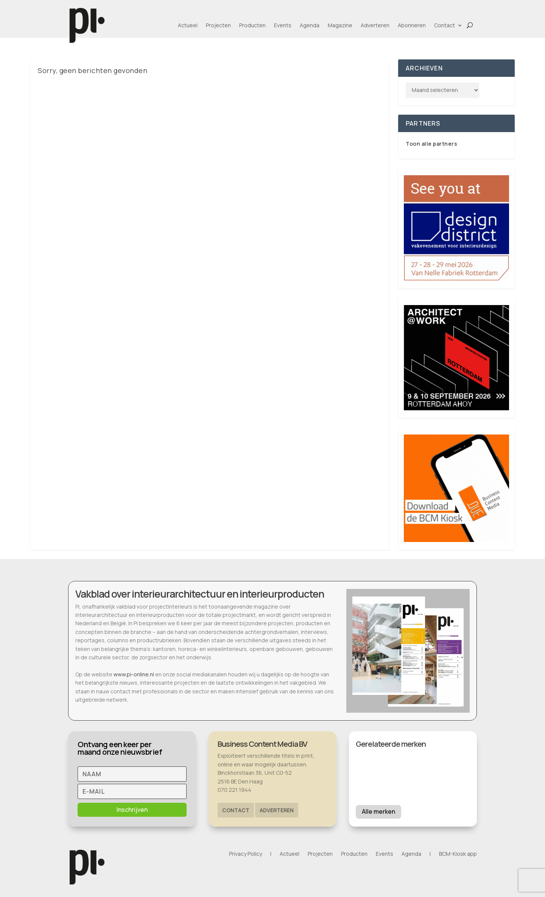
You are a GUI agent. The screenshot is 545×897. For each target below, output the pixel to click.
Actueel (188, 25)
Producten (252, 25)
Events (282, 25)
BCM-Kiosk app (458, 854)
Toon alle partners (431, 143)
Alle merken (378, 811)
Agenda (309, 25)
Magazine (340, 25)
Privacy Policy (245, 854)
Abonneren (412, 25)
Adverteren (375, 25)
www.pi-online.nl (134, 674)
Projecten (218, 25)
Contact (444, 25)
